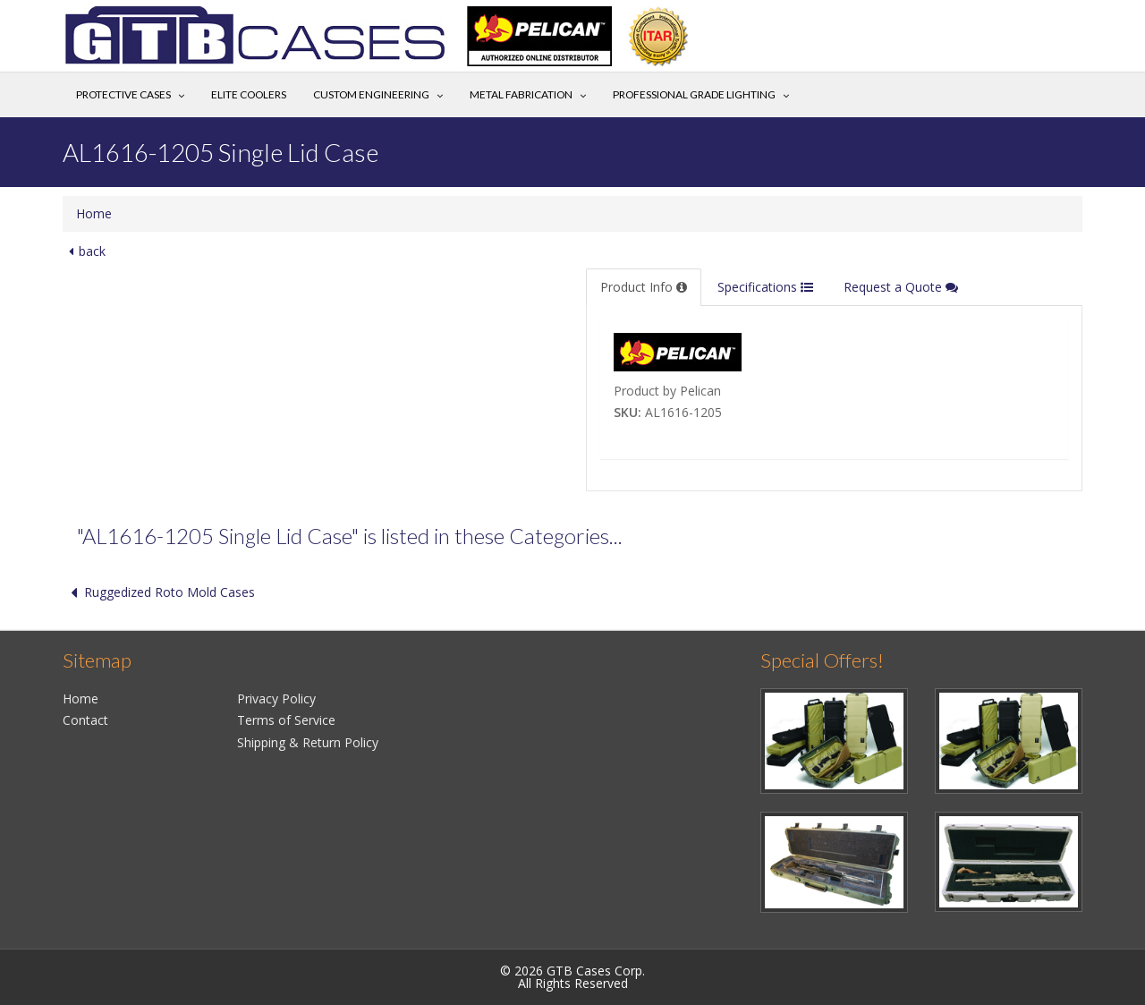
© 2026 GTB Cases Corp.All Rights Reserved (572, 977)
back (84, 251)
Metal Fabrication (521, 94)
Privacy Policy (276, 698)
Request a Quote (901, 286)
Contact (85, 719)
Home (94, 213)
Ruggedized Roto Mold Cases (159, 591)
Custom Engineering (371, 94)
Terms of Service (286, 719)
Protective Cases (123, 94)
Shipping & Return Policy (307, 742)
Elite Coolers (248, 94)
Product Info (643, 286)
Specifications (765, 286)
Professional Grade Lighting (694, 94)
